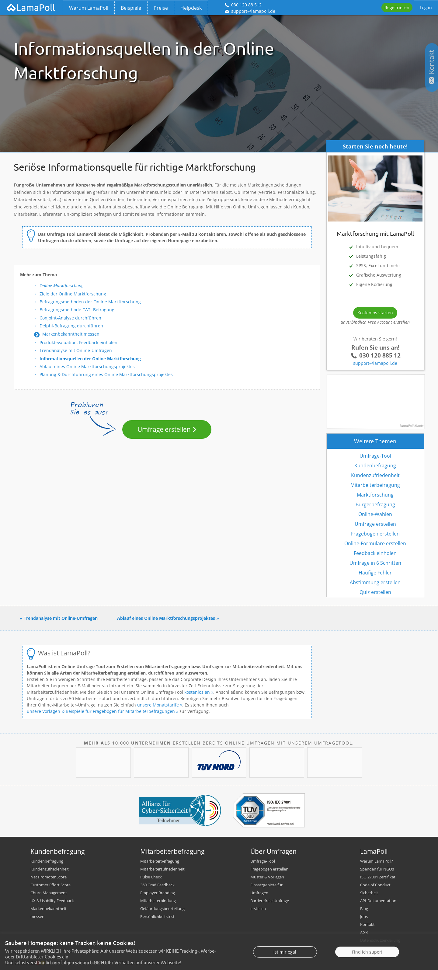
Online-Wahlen (375, 514)
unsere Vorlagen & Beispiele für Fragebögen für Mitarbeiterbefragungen (101, 711)
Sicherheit (369, 892)
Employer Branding (157, 892)
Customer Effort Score (50, 885)
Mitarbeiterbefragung (375, 485)
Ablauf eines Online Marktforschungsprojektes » (168, 618)
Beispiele (131, 8)
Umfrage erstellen (164, 429)
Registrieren (396, 7)
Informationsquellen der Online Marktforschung (90, 358)
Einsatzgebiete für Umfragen (266, 888)
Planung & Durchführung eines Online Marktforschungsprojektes (106, 374)
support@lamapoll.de (375, 363)
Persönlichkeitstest (157, 916)
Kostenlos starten (375, 313)
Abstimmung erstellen (375, 582)
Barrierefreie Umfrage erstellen (269, 904)
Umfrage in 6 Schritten (375, 563)
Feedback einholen (375, 553)
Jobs (364, 916)
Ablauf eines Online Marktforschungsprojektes (87, 366)
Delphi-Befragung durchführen (71, 326)
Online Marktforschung (61, 285)
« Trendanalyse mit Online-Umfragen (59, 618)
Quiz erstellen (375, 592)
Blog (364, 908)
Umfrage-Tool (375, 455)
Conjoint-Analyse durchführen (70, 318)
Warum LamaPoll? (376, 861)
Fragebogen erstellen (375, 533)
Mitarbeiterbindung (158, 900)
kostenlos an (197, 692)
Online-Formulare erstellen (375, 543)
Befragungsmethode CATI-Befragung (77, 309)
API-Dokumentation (378, 900)
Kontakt (367, 924)
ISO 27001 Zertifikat (377, 877)
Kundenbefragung (375, 465)
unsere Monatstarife (158, 705)
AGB (364, 932)
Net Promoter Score (48, 877)
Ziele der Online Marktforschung (73, 294)
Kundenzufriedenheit (375, 475)
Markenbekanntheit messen (70, 334)
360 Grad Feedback (157, 885)
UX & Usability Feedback (52, 900)
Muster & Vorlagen (267, 877)
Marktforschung (375, 494)
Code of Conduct (375, 885)
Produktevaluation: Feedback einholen (78, 342)
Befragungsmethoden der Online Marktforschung (90, 302)
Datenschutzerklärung (380, 940)
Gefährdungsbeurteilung (162, 908)
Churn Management (48, 892)
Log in (426, 7)
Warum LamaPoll (88, 8)
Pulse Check (151, 877)
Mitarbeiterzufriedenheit (162, 869)
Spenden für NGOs (377, 869)
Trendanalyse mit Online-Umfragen (76, 350)
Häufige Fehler (375, 572)
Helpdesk (191, 8)
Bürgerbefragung (375, 504)
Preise (161, 8)
